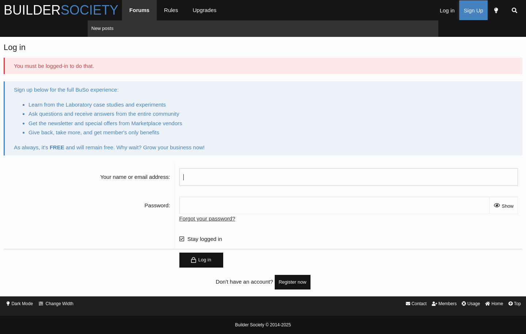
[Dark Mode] (408, 10)
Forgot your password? (238, 220)
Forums (227, 10)
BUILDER (148, 10)
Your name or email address (165, 179)
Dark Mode (111, 304)
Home (404, 304)
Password (187, 207)
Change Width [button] (150, 304)
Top (426, 304)
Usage (379, 304)
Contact (321, 304)
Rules (259, 10)
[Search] (427, 10)
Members (351, 304)
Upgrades (292, 10)
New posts (102, 28)
